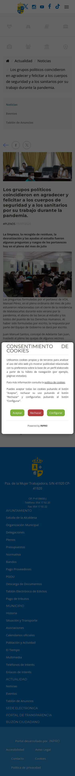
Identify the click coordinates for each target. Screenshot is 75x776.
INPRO (43, 425)
